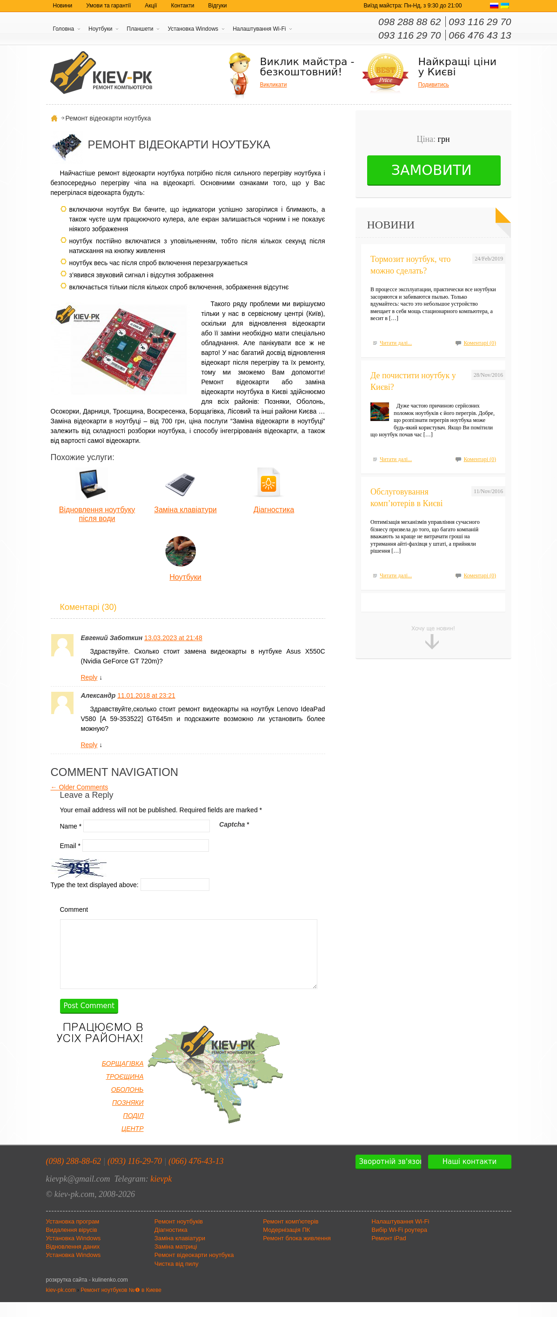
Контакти (182, 5)
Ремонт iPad (389, 1253)
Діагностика (274, 510)
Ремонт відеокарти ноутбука (194, 1269)
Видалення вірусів (71, 1244)
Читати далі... (396, 343)
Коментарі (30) (88, 607)
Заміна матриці (175, 1261)
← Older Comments (79, 787)
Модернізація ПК (286, 1244)
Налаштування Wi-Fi (259, 29)
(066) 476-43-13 (195, 1176)
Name (71, 825)
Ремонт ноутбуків (178, 1236)
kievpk (161, 1193)
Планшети (140, 29)
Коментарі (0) (479, 343)
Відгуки (217, 5)
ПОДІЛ (133, 1130)
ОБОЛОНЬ (127, 1104)
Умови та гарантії (108, 5)
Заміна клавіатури (185, 510)
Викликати (273, 84)
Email (70, 845)
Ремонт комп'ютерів (290, 1236)
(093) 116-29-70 (134, 1176)
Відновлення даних (73, 1261)
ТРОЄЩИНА (124, 1091)
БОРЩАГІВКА (123, 1078)
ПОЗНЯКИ (128, 1117)
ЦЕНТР (132, 1143)
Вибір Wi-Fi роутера (399, 1244)
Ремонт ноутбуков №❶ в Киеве (121, 1305)
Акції (151, 5)
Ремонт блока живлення (297, 1253)
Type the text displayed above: (95, 884)
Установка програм (73, 1236)
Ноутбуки (100, 29)
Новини (63, 5)
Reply (89, 677)
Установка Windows (193, 29)
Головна (63, 29)
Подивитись (433, 84)
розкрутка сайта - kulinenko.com (87, 1294)
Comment (74, 909)
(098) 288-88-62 (73, 1176)
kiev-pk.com (61, 1305)
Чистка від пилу (176, 1278)
